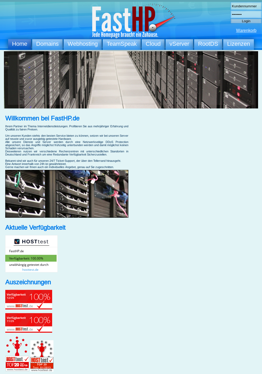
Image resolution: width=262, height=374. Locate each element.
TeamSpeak (122, 44)
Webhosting (83, 44)
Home (19, 44)
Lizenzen (238, 44)
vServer (179, 44)
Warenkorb (246, 30)
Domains (47, 44)
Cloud (153, 44)
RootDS (208, 44)
